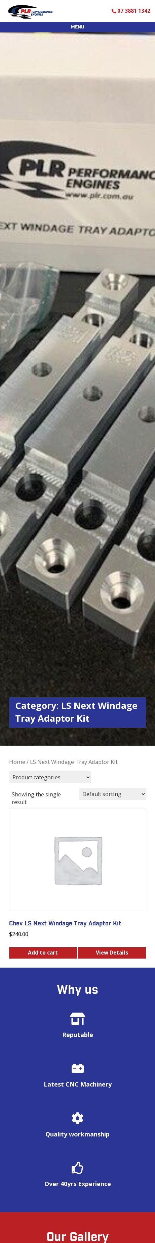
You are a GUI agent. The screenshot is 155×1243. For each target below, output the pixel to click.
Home (17, 762)
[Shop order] (112, 794)
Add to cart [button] (43, 952)
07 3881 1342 (133, 11)
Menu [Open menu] (77, 27)
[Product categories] (50, 777)
